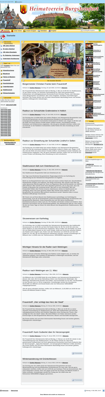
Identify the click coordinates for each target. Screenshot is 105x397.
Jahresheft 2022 (6, 114)
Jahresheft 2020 (6, 118)
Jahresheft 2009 (6, 135)
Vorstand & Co (98, 144)
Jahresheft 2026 (11, 105)
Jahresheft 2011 (6, 132)
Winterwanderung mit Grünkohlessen (39, 359)
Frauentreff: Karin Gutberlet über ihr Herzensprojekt (46, 332)
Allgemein (64, 87)
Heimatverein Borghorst (94, 171)
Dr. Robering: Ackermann (11, 55)
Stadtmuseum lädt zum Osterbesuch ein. (41, 166)
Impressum (89, 138)
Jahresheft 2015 (6, 126)
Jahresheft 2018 (6, 121)
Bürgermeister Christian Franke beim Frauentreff (45, 84)
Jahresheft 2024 (6, 111)
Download (88, 152)
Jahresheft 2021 (6, 116)
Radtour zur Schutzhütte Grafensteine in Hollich (44, 111)
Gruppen (7, 65)
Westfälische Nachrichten (94, 177)
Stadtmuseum (7, 90)
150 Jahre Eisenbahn (10, 52)
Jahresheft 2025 (6, 109)
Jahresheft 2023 (6, 113)
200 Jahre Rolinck (9, 45)
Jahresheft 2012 (6, 130)
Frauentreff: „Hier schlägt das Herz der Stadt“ (43, 302)
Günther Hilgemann (35, 87)
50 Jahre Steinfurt (9, 49)
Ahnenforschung (8, 70)
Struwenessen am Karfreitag (36, 218)
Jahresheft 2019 (6, 119)
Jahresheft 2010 (6, 134)
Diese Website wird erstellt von (52, 394)
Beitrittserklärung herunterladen (10, 143)
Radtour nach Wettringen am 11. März (40, 270)
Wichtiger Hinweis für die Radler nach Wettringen (45, 247)
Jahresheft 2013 (6, 129)
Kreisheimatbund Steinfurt (95, 183)
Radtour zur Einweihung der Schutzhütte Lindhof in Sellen (49, 141)
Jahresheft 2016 (6, 124)
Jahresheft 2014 (6, 127)
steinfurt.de (90, 164)
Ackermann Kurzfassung (11, 58)
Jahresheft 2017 (6, 122)
